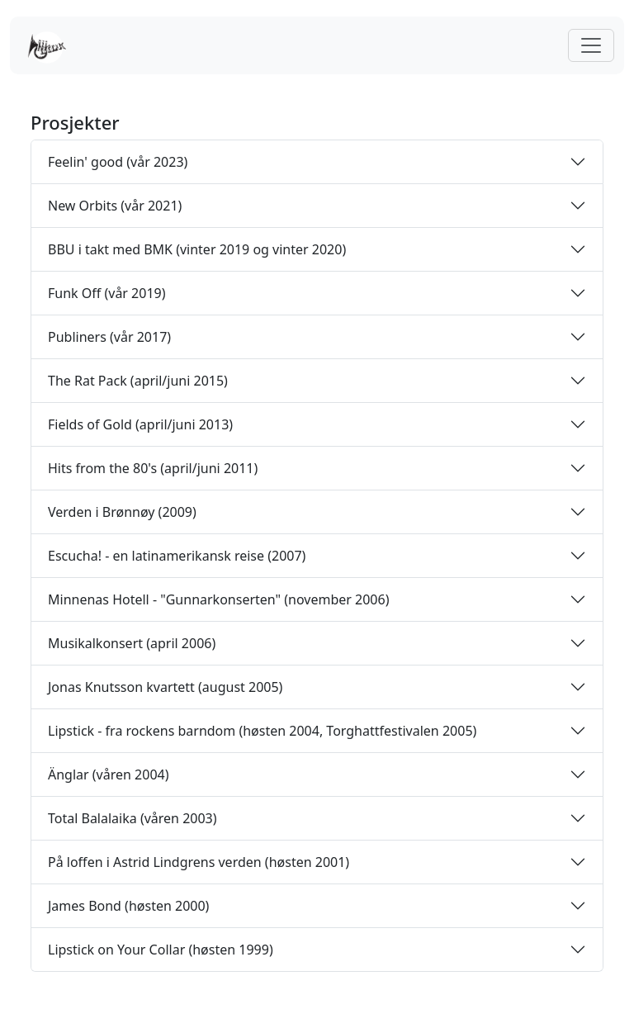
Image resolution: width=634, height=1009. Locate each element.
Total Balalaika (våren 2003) (132, 818)
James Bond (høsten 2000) (128, 906)
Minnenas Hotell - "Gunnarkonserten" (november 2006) (218, 599)
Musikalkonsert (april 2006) (131, 643)
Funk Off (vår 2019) (107, 293)
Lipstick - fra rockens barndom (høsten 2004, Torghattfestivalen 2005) (262, 731)
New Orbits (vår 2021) (115, 206)
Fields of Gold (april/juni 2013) (140, 424)
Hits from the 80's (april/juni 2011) (153, 468)
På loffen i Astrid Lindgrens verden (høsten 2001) (198, 862)
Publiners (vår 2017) (109, 337)
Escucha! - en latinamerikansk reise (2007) (176, 556)
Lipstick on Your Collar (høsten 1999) (160, 949)
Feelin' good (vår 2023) (117, 162)
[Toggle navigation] (591, 45)
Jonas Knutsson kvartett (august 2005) (165, 687)
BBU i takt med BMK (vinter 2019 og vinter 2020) (197, 249)
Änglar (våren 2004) (108, 774)
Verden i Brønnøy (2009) (122, 512)
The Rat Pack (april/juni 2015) (138, 381)
